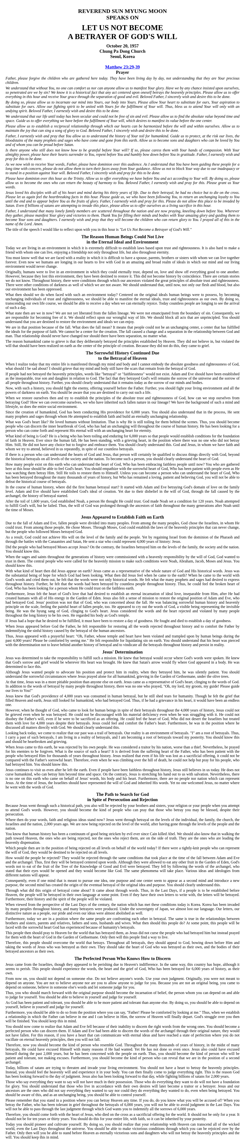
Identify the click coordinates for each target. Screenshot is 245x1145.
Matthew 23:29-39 (122, 66)
